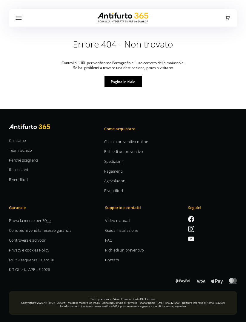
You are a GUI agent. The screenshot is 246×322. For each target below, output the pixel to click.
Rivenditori (18, 179)
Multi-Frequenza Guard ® (31, 259)
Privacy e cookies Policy (29, 249)
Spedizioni (113, 161)
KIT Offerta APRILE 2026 (29, 269)
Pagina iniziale (123, 81)
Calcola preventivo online (126, 141)
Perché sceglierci (23, 159)
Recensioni (18, 169)
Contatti (112, 259)
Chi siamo (17, 140)
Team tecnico (20, 150)
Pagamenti (113, 171)
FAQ (109, 240)
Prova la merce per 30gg (30, 220)
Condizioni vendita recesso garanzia (40, 230)
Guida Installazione (121, 230)
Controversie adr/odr (27, 240)
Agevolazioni (115, 180)
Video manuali (117, 220)
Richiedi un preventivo (123, 151)
